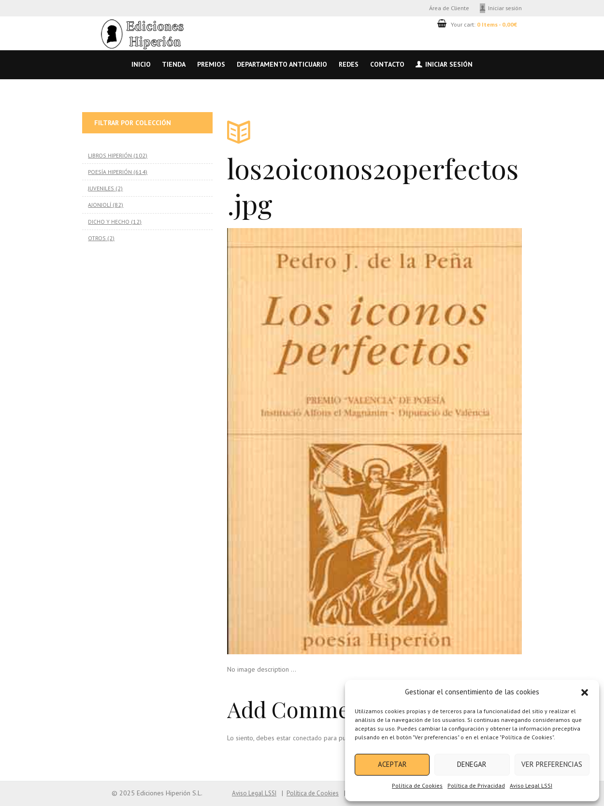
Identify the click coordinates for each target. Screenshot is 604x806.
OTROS (96, 236)
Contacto (387, 64)
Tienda (174, 64)
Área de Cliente (449, 8)
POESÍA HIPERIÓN (109, 171)
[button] (585, 692)
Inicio (141, 64)
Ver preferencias (551, 764)
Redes (349, 64)
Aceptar (392, 764)
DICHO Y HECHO (108, 220)
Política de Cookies (417, 785)
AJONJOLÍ (99, 204)
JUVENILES (101, 187)
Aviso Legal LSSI (531, 785)
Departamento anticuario (282, 64)
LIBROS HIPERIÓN (109, 155)
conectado (308, 738)
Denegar (472, 764)
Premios (211, 64)
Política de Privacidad (476, 785)
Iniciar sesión (505, 8)
